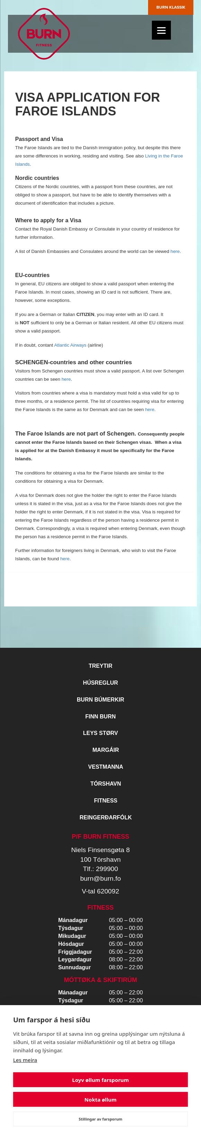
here (175, 251)
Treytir (100, 666)
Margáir (105, 750)
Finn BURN (100, 716)
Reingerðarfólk (106, 817)
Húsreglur (100, 683)
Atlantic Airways (70, 345)
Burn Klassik (170, 7)
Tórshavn (105, 784)
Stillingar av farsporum (100, 1119)
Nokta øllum (100, 1099)
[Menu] (161, 30)
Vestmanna (105, 767)
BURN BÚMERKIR (100, 700)
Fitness (106, 801)
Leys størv (100, 733)
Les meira (25, 1059)
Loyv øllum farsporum (100, 1079)
